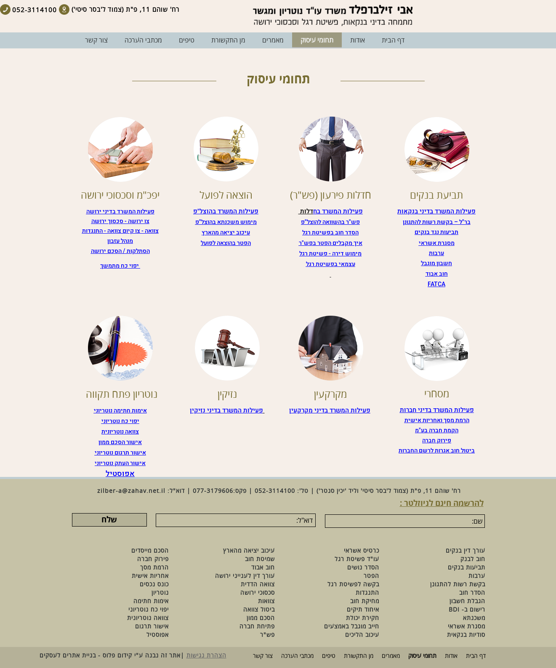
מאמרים (391, 656)
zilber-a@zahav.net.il (131, 491)
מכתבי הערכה (297, 656)
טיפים (328, 656)
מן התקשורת (358, 656)
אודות (451, 656)
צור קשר (263, 656)
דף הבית (476, 656)
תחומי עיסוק (422, 656)
